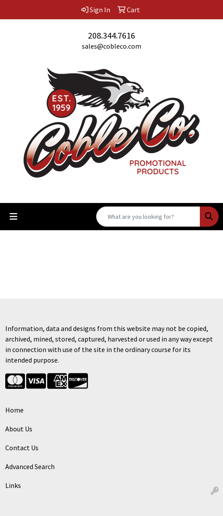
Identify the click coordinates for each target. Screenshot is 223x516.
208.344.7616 (111, 35)
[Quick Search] (148, 216)
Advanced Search (30, 466)
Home (14, 410)
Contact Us (21, 447)
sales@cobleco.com (111, 46)
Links (13, 485)
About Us (18, 428)
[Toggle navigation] (13, 216)
